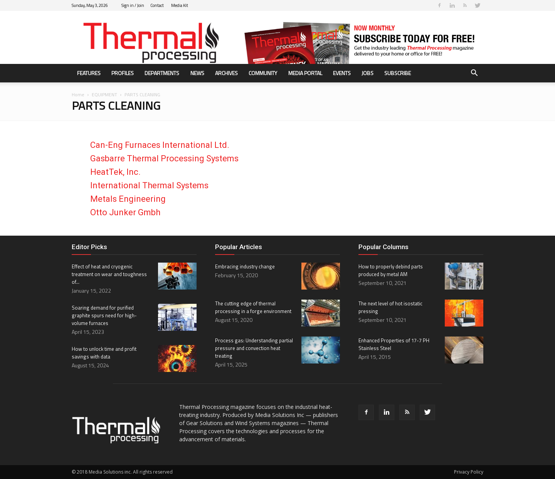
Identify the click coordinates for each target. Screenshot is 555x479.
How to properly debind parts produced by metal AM (390, 270)
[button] (474, 73)
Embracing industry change (245, 266)
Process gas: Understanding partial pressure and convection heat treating (254, 348)
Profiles (122, 73)
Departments (162, 73)
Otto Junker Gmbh (125, 212)
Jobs (367, 73)
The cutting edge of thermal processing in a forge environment (253, 307)
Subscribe (397, 73)
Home (78, 94)
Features (89, 73)
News (197, 73)
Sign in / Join (132, 5)
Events (342, 73)
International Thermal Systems (149, 185)
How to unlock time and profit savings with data (104, 352)
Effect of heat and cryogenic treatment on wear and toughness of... (109, 274)
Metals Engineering (128, 199)
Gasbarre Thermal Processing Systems (164, 158)
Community (263, 73)
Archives (226, 73)
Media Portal (305, 73)
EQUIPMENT (104, 94)
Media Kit (179, 5)
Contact (157, 5)
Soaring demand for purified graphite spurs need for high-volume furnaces (104, 315)
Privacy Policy (468, 472)
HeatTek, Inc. (115, 172)
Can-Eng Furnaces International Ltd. (159, 145)
